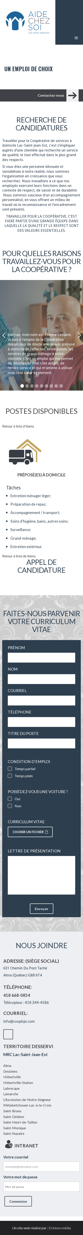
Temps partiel (25, 769)
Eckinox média (60, 1228)
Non (18, 806)
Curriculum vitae (26, 822)
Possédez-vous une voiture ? (38, 792)
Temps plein (24, 776)
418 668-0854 (16, 995)
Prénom (18, 648)
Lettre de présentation (34, 851)
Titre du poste (24, 733)
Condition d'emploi (29, 761)
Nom (14, 669)
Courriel (18, 690)
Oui (17, 799)
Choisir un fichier (30, 832)
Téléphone (21, 712)
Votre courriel (15, 1157)
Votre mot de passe (20, 1177)
